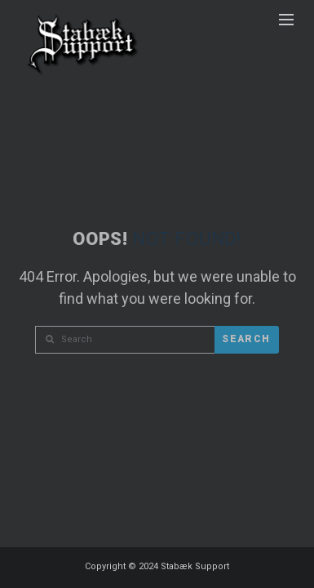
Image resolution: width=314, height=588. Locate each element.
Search (246, 339)
